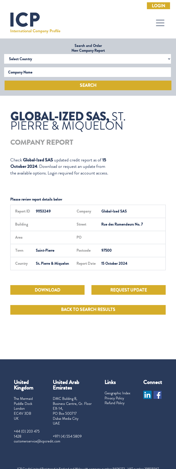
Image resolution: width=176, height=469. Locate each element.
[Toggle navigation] (160, 22)
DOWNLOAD (47, 290)
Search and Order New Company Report (88, 48)
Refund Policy (114, 403)
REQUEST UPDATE (128, 290)
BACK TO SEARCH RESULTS (88, 310)
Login (158, 6)
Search (88, 85)
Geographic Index (117, 393)
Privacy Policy (114, 398)
